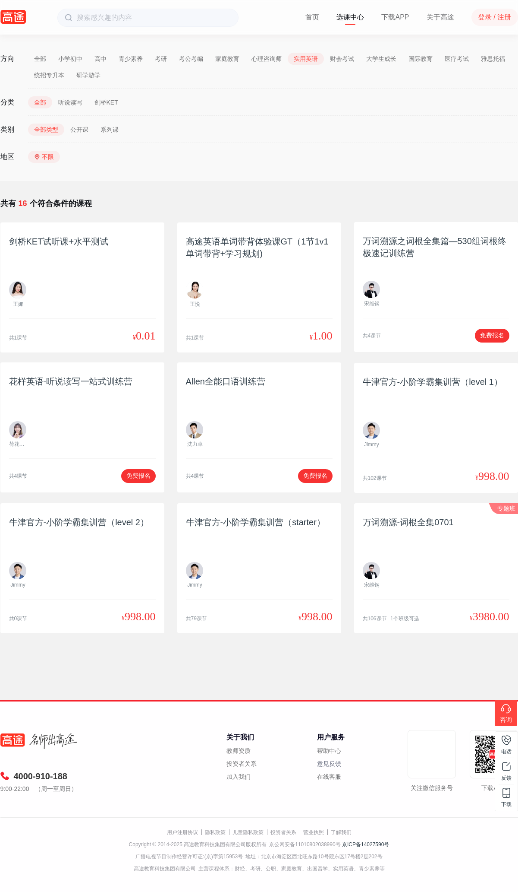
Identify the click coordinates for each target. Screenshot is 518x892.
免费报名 (492, 335)
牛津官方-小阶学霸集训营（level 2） (79, 522)
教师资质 (238, 750)
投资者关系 (241, 763)
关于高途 (440, 17)
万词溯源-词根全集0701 (408, 522)
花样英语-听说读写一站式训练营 (71, 381)
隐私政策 (215, 832)
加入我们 (238, 776)
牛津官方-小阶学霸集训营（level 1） (432, 382)
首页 (312, 17)
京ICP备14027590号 (365, 844)
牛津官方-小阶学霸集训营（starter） (255, 522)
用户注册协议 (182, 832)
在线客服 (329, 776)
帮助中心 (329, 750)
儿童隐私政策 (248, 832)
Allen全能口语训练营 (225, 381)
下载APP (395, 17)
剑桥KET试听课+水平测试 (59, 241)
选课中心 (350, 17)
